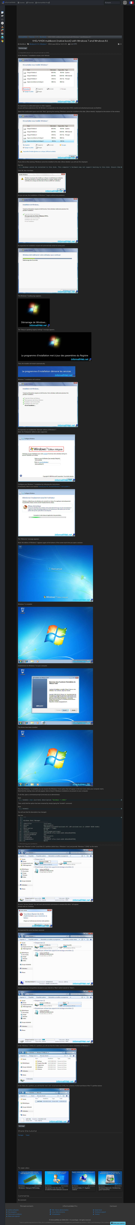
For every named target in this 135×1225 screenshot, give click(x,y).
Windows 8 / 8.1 (34, 44)
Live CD (2, 22)
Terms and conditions (15, 1214)
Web (2, 37)
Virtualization (2, 33)
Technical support (100, 1212)
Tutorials (30, 2)
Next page (21, 1126)
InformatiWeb (8, 2)
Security (2, 30)
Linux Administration (58, 1212)
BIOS (2, 19)
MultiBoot (2, 26)
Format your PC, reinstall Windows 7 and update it (54, 486)
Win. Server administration (60, 1210)
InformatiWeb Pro (42, 2)
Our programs (12, 1212)
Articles (2, 12)
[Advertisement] (70, 20)
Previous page (23, 48)
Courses (21, 2)
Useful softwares (13, 1210)
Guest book (98, 1210)
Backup (2, 15)
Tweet (27, 1135)
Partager (20, 1135)
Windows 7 (43, 44)
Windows (2, 40)
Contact (97, 1214)
